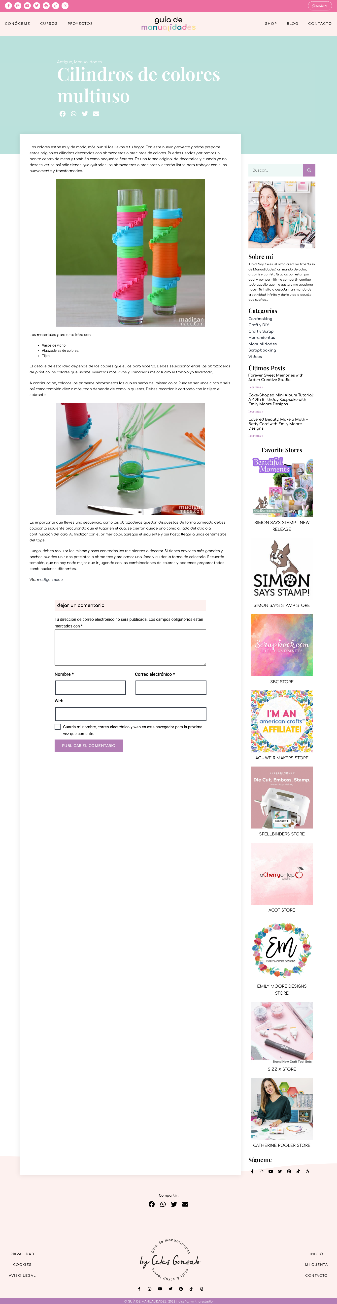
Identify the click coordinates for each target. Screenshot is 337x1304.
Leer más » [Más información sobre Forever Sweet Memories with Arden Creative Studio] (255, 387)
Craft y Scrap (261, 331)
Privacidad (24, 1253)
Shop (271, 24)
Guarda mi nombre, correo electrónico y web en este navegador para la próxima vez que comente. (132, 730)
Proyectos (80, 24)
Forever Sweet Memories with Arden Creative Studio (275, 377)
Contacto (320, 24)
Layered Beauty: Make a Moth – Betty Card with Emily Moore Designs (278, 423)
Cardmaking (260, 319)
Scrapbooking (262, 350)
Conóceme (17, 24)
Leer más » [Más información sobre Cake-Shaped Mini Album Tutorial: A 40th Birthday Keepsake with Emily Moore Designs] (255, 411)
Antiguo (64, 62)
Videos (255, 357)
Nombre (64, 674)
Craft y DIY (258, 325)
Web (59, 700)
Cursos (49, 24)
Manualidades (88, 62)
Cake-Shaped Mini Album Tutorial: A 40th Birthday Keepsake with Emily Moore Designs (280, 399)
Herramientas (261, 337)
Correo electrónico (155, 674)
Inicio (314, 1253)
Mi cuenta (314, 1265)
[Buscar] (309, 170)
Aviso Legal (25, 1276)
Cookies (25, 1265)
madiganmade (50, 579)
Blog (292, 24)
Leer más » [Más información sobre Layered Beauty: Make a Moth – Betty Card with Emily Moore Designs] (255, 435)
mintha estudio (201, 1301)
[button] (62, 113)
